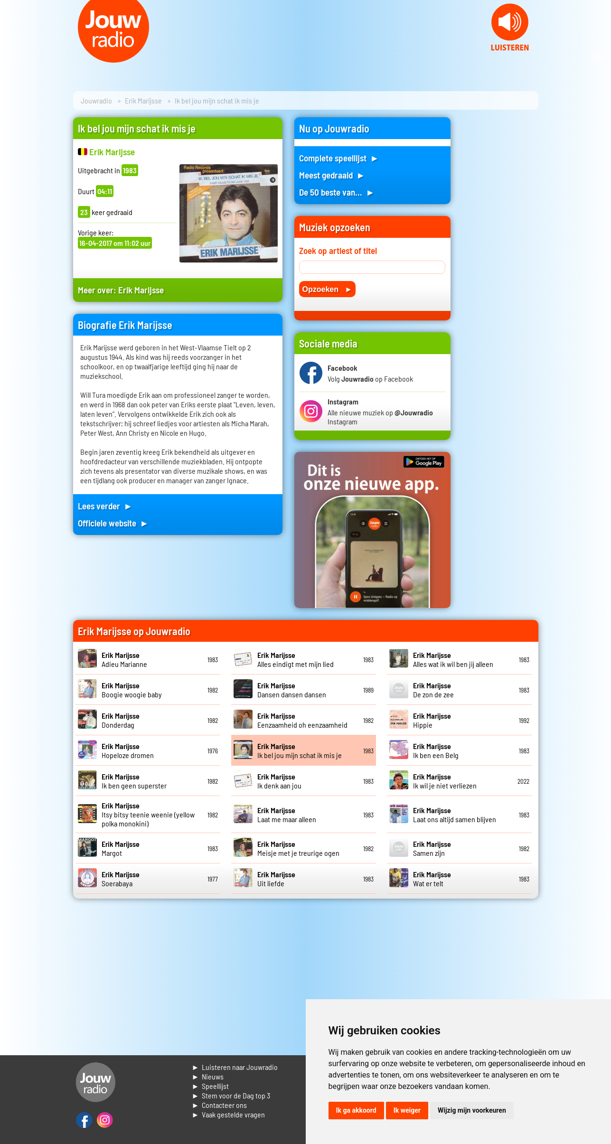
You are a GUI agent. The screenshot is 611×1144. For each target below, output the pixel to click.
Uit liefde (276, 879)
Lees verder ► (105, 505)
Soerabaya (121, 879)
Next (598, 57)
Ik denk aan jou (279, 781)
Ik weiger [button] (407, 1110)
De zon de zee (433, 690)
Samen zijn (432, 848)
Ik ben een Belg (436, 750)
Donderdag (121, 720)
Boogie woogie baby (132, 690)
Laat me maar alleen (286, 815)
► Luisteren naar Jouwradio (235, 1066)
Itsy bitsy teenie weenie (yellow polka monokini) (148, 814)
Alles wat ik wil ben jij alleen (453, 659)
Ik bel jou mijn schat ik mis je (299, 750)
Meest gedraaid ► (332, 174)
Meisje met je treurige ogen (298, 848)
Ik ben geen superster (134, 781)
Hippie (432, 720)
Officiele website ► (113, 522)
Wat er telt (432, 879)
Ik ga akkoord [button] (356, 1110)
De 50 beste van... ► (337, 192)
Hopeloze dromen (128, 750)
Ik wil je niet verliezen (445, 781)
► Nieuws (208, 1076)
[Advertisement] (500, 259)
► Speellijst (210, 1085)
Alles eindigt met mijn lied (295, 659)
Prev (12, 57)
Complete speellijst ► (339, 157)
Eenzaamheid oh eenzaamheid (302, 720)
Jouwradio (96, 100)
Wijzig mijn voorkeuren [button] (472, 1110)
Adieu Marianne (124, 659)
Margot (121, 848)
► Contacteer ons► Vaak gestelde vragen (228, 1109)
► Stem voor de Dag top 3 (231, 1095)
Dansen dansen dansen (291, 690)
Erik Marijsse (143, 100)
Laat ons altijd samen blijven (454, 815)
